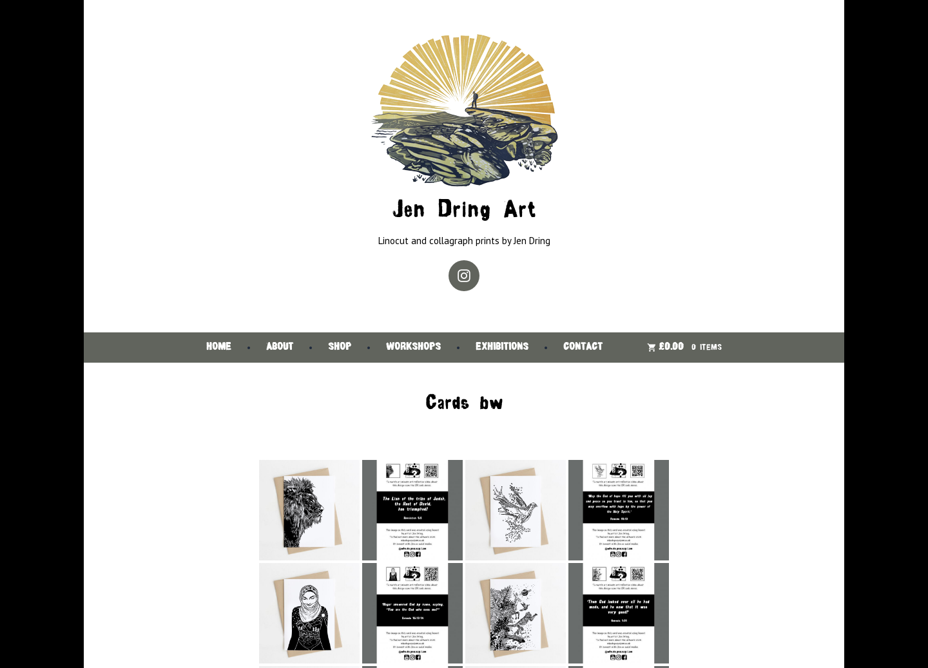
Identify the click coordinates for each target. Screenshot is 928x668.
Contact (583, 347)
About (279, 347)
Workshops (413, 347)
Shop (339, 347)
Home (218, 347)
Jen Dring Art (464, 211)
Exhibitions (502, 347)
